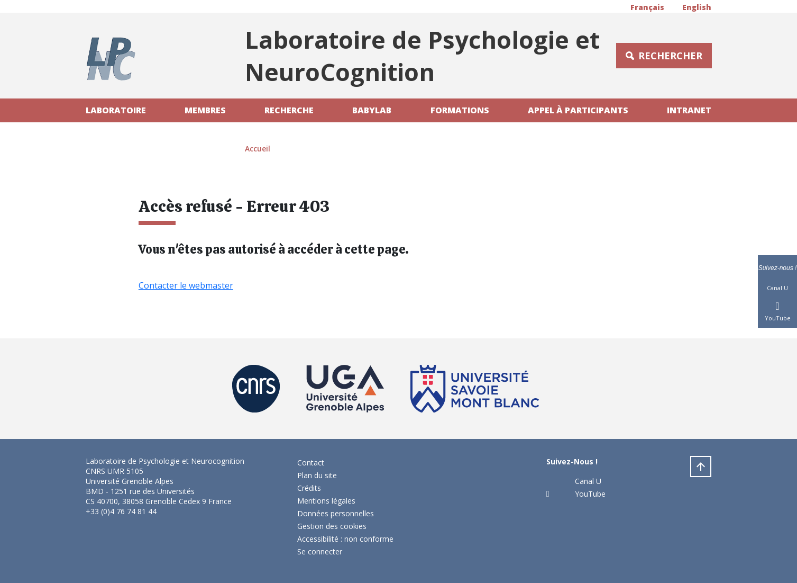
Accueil (257, 148)
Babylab (371, 110)
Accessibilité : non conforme (345, 539)
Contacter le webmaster (186, 285)
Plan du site (317, 475)
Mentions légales (326, 501)
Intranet (689, 110)
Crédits (309, 488)
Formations (459, 110)
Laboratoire (116, 110)
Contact (310, 463)
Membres (205, 110)
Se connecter (319, 551)
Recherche (289, 110)
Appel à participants (578, 110)
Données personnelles (335, 513)
